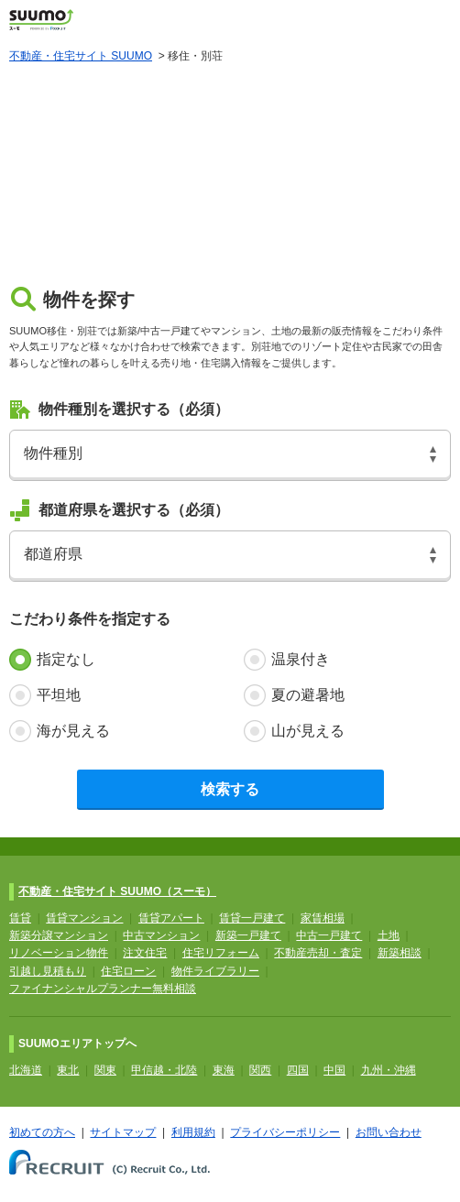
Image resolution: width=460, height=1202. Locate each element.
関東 (105, 1070)
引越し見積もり (47, 971)
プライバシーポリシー (285, 1132)
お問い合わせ (389, 1132)
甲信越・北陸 (164, 1070)
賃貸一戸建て (252, 918)
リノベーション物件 (58, 952)
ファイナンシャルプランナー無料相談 (102, 988)
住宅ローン (128, 971)
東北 (68, 1070)
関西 (260, 1070)
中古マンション (161, 935)
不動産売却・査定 (318, 952)
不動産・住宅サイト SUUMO (80, 55)
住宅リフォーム (220, 952)
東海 (224, 1070)
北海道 (25, 1070)
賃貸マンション (84, 918)
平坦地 (59, 695)
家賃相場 (323, 918)
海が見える (73, 730)
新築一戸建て (248, 935)
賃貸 (20, 918)
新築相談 (400, 952)
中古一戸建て (329, 935)
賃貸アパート (171, 918)
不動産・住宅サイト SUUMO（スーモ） (117, 891)
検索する (230, 789)
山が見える (308, 730)
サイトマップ (123, 1132)
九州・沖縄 (388, 1070)
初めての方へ (42, 1132)
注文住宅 (145, 952)
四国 (298, 1070)
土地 (389, 935)
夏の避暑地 (308, 695)
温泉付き (300, 659)
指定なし (66, 659)
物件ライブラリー (215, 971)
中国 (334, 1070)
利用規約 (193, 1132)
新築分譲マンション (58, 935)
